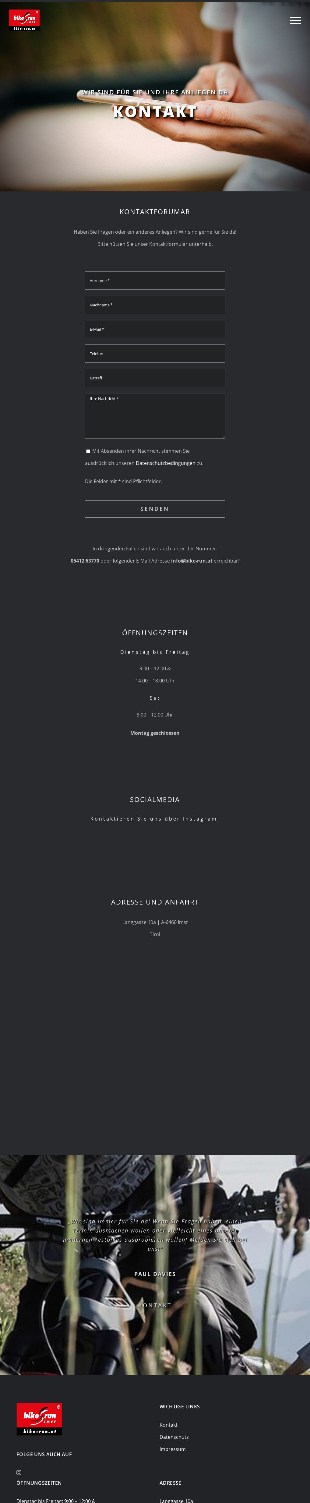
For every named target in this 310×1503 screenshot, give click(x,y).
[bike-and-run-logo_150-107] (39, 1405)
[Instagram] (18, 1472)
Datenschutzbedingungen (166, 463)
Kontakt (169, 1424)
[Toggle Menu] (295, 20)
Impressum (173, 1449)
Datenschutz (174, 1437)
